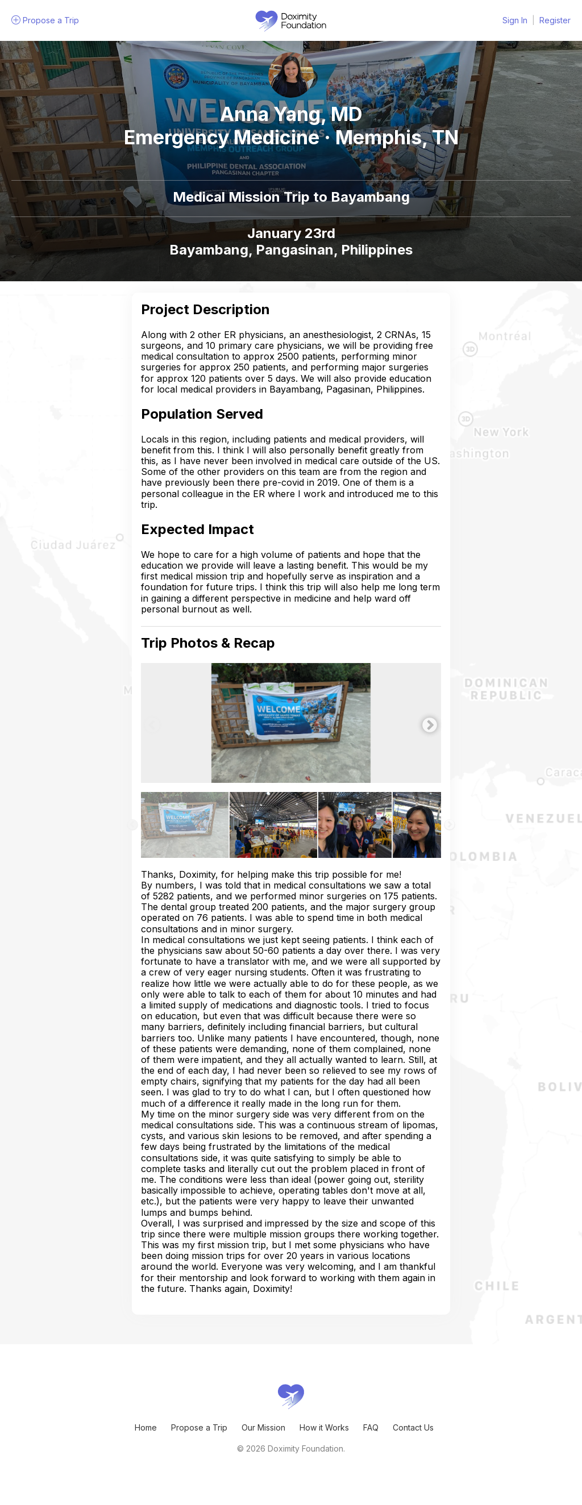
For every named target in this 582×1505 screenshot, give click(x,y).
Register (555, 20)
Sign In (514, 20)
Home (146, 1427)
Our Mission (263, 1427)
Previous (149, 722)
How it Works (324, 1427)
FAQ (371, 1427)
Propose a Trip (199, 1427)
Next (427, 722)
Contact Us (413, 1427)
